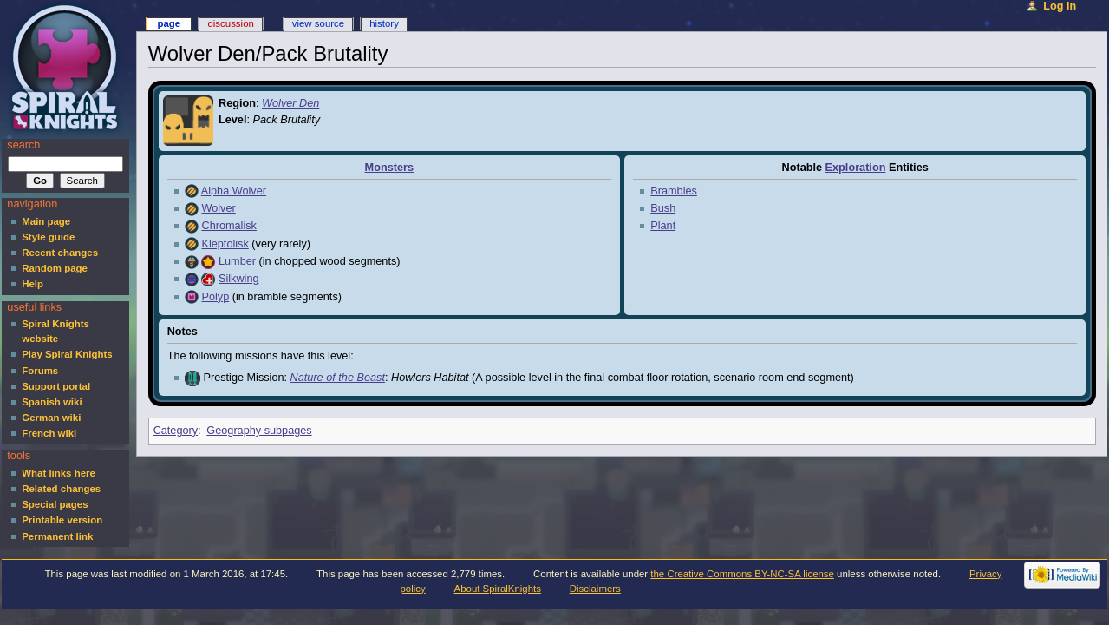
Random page (55, 268)
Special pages (55, 504)
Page (168, 23)
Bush (662, 208)
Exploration (855, 167)
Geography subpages (258, 430)
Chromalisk (228, 226)
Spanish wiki (52, 402)
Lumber (237, 261)
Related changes (61, 489)
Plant (662, 226)
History (384, 23)
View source (318, 23)
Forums (40, 370)
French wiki (49, 433)
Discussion (230, 23)
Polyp (215, 297)
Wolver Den (290, 103)
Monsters (389, 167)
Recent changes (60, 252)
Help (32, 284)
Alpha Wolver (233, 191)
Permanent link (57, 536)
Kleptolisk (224, 244)
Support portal (56, 386)
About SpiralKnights (497, 588)
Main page (46, 221)
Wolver (218, 208)
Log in (1059, 6)
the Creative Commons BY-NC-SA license (742, 574)
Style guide (48, 237)
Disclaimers (595, 588)
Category (175, 430)
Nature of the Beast (337, 378)
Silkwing (239, 279)
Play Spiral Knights (67, 354)
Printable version (62, 520)
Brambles (673, 191)
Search (23, 145)
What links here (58, 473)
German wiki (51, 417)
